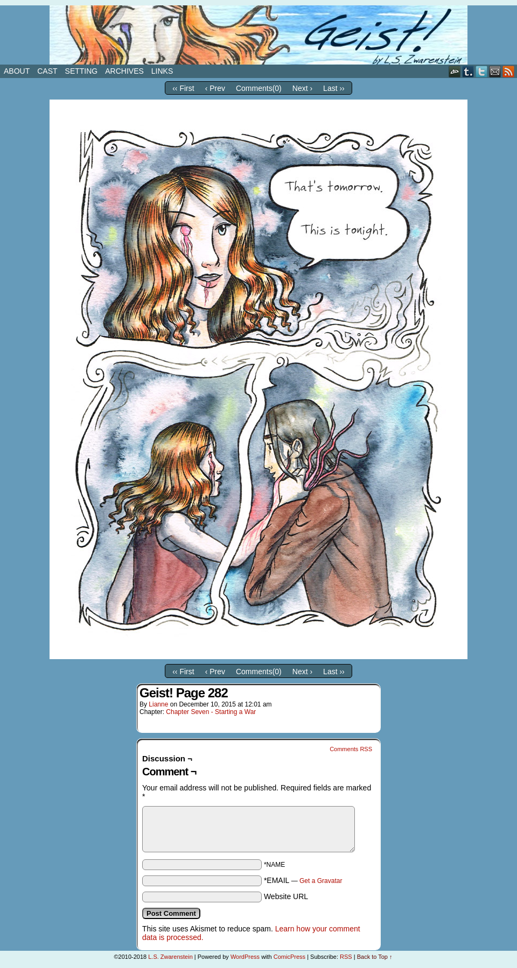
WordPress (245, 956)
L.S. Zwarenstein (170, 956)
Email (495, 71)
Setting (81, 71)
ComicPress (289, 956)
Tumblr (468, 71)
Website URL (286, 896)
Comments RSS (351, 749)
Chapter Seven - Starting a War (211, 712)
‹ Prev (215, 88)
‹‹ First (183, 88)
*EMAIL (303, 880)
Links (162, 71)
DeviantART (455, 71)
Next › (302, 88)
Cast (47, 71)
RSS (508, 71)
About (17, 71)
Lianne (158, 704)
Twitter (481, 71)
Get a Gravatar (320, 881)
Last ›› (334, 88)
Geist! (258, 35)
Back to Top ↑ (375, 956)
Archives (124, 71)
